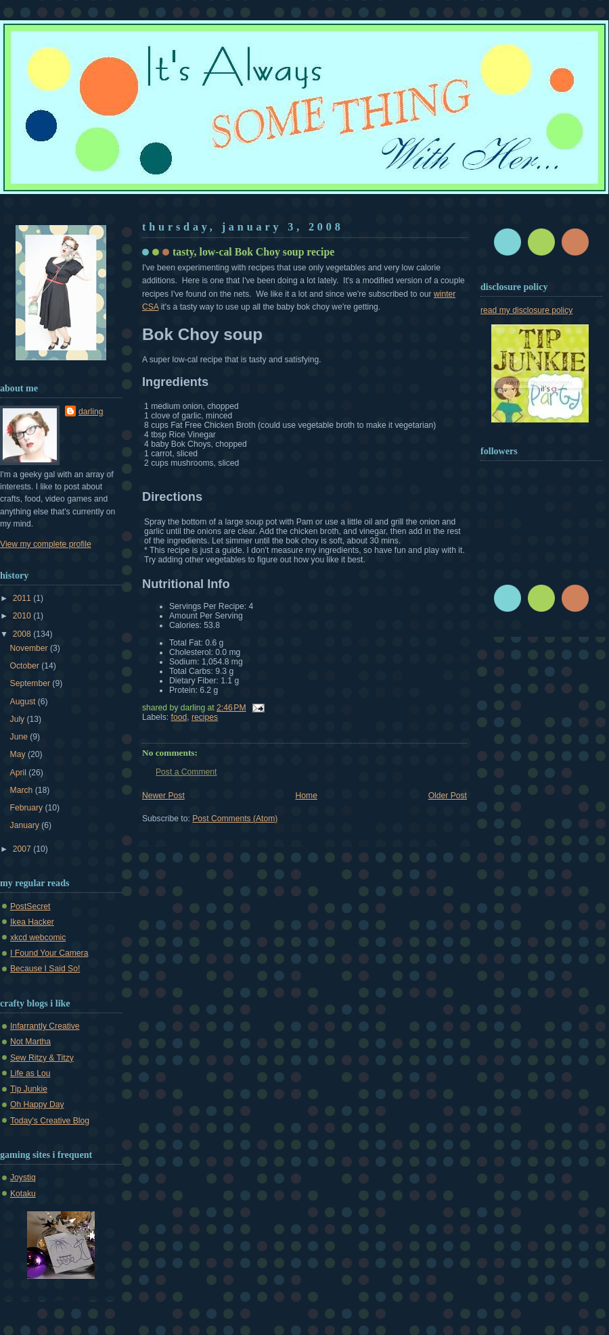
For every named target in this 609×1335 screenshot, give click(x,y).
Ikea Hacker (32, 922)
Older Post (447, 795)
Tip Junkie (28, 1089)
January (26, 825)
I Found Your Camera (49, 953)
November (30, 648)
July (18, 719)
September (31, 683)
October (26, 666)
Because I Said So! (45, 968)
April (19, 772)
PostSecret (30, 906)
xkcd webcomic (38, 937)
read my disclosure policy (526, 310)
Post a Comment (186, 772)
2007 (23, 849)
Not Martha (30, 1041)
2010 (23, 616)
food (179, 717)
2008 (23, 634)
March (22, 790)
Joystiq (23, 1177)
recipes (204, 717)
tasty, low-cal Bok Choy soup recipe (253, 252)
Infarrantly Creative (45, 1026)
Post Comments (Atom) (234, 818)
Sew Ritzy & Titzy (42, 1058)
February (27, 807)
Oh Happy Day (37, 1104)
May (19, 754)
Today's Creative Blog (49, 1120)
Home (306, 795)
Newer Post (163, 795)
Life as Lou (30, 1073)
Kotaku (23, 1193)
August (24, 701)
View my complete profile (45, 544)
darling (90, 411)
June (20, 737)
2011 (23, 598)
